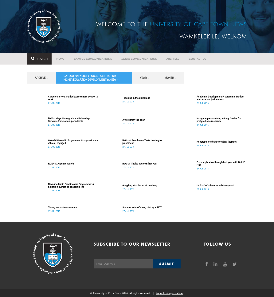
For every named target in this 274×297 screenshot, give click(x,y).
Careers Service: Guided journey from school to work (73, 98)
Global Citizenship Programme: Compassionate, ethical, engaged (73, 142)
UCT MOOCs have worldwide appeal (215, 185)
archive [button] (41, 77)
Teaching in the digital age (136, 98)
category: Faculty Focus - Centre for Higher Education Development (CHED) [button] (91, 77)
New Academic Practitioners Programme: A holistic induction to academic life (71, 185)
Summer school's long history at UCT (142, 207)
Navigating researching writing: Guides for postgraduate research (219, 120)
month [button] (170, 77)
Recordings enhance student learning (217, 142)
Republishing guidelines (169, 293)
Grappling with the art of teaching (139, 185)
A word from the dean (133, 120)
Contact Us (197, 58)
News (60, 58)
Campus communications (93, 58)
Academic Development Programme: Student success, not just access (220, 98)
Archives (172, 58)
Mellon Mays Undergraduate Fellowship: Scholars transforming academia (69, 120)
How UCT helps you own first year (139, 163)
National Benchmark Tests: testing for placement (142, 142)
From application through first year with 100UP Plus (221, 163)
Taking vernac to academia (62, 207)
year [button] (144, 77)
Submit (166, 264)
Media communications (139, 58)
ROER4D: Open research (61, 163)
